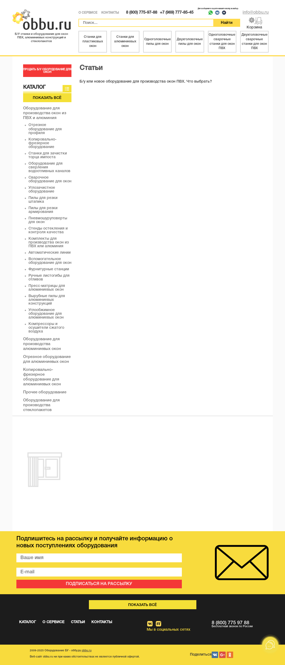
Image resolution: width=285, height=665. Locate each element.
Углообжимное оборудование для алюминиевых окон (46, 313)
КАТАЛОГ (27, 622)
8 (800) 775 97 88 (240, 624)
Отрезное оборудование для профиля (45, 129)
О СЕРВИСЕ (88, 12)
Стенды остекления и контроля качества (48, 230)
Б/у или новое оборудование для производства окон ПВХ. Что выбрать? (146, 81)
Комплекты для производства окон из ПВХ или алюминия (48, 242)
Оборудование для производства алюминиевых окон (42, 344)
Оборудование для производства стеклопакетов (41, 405)
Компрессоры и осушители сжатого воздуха (46, 327)
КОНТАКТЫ (110, 12)
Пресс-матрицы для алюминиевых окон (46, 287)
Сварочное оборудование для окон (49, 179)
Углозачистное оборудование (41, 189)
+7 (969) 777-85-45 (176, 12)
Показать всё (47, 98)
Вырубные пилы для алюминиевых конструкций (46, 299)
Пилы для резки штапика (42, 200)
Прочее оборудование (44, 392)
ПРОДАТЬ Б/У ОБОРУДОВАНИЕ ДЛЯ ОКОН (47, 70)
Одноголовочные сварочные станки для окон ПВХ (222, 41)
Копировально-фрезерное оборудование (42, 143)
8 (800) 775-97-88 (141, 12)
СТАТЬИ (78, 622)
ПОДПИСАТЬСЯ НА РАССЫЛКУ (99, 584)
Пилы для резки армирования (42, 210)
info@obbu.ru (256, 12)
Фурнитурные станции (48, 269)
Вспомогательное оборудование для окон (49, 261)
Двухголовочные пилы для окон (190, 41)
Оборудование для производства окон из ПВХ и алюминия (44, 113)
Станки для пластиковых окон (92, 41)
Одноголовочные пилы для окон (157, 41)
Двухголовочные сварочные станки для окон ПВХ (254, 41)
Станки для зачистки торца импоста (47, 155)
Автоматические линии (49, 252)
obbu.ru (87, 650)
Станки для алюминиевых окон (125, 41)
